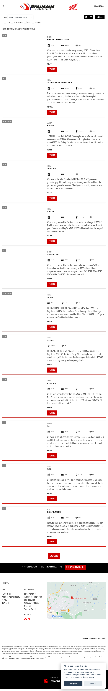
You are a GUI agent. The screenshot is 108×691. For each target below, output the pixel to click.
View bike (52, 69)
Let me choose (88, 677)
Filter (100, 17)
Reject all (93, 683)
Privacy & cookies (93, 640)
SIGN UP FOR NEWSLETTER (75, 569)
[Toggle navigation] (4, 6)
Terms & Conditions (102, 640)
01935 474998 (99, 6)
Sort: (5, 17)
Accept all (73, 683)
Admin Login (85, 640)
